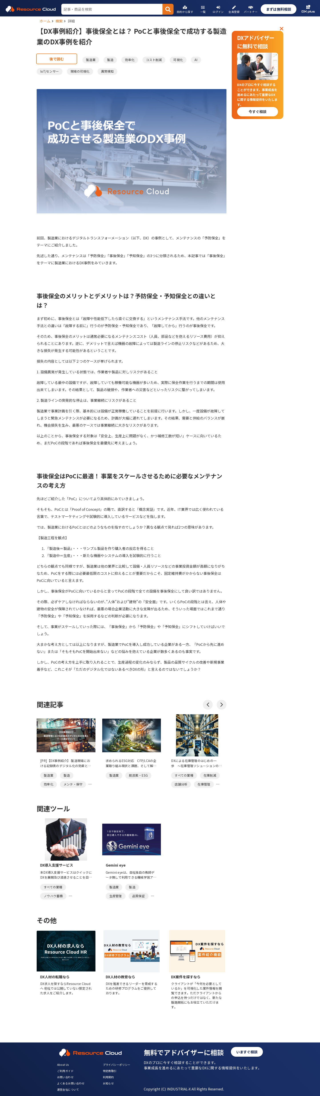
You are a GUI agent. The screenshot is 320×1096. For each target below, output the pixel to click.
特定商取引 (110, 1071)
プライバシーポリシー (116, 1064)
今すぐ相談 (257, 111)
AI (196, 60)
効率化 (129, 60)
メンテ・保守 (73, 784)
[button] (208, 705)
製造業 (91, 60)
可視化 (178, 60)
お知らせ (108, 1083)
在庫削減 (210, 775)
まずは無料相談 (278, 9)
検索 (59, 21)
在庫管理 (204, 784)
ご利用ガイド (65, 1071)
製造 (110, 60)
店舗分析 (181, 784)
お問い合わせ (65, 1077)
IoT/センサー (49, 71)
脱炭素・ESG (138, 775)
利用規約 (108, 1077)
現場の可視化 (80, 71)
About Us (63, 1064)
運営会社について (68, 1089)
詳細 (71, 21)
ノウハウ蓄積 (53, 896)
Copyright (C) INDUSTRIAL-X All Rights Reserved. (184, 1089)
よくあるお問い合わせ (71, 1083)
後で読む (57, 59)
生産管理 (115, 896)
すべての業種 (184, 775)
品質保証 (138, 896)
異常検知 (107, 71)
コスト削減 (154, 60)
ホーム (45, 21)
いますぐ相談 (247, 1051)
